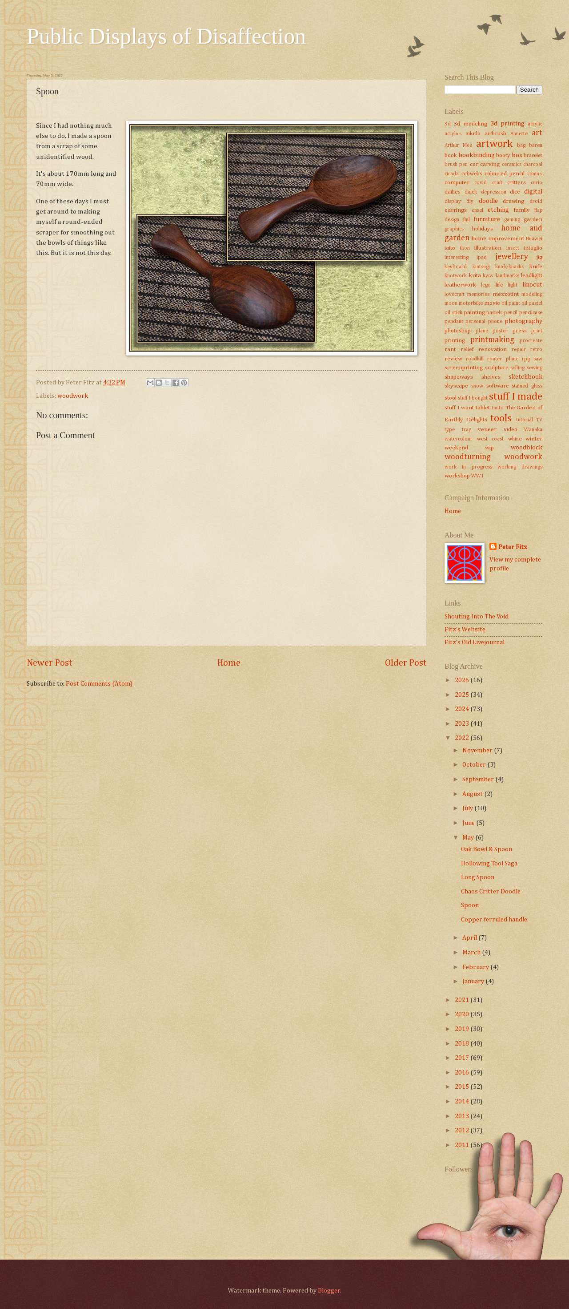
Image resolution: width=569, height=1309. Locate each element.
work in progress (468, 467)
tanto (498, 408)
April (470, 938)
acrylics (453, 134)
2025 (462, 695)
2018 (462, 1044)
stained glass (527, 386)
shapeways (459, 377)
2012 (462, 1130)
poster (500, 331)
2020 (462, 1014)
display (453, 201)
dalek (471, 192)
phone (495, 321)
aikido (473, 134)
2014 (462, 1102)
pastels (494, 312)
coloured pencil (505, 174)
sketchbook (525, 377)
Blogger (329, 1291)
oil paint (510, 303)
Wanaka (533, 429)
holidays (482, 229)
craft (497, 183)
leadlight (531, 276)
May (468, 838)
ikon (465, 248)
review (453, 359)
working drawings (519, 467)
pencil (510, 312)
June (469, 823)
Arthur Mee (458, 145)
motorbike (471, 303)
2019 (462, 1029)
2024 (462, 709)
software (497, 386)
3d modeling (470, 124)
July (468, 808)
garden (533, 219)
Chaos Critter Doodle (491, 892)
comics (534, 174)
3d (448, 124)
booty (503, 155)
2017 (462, 1058)
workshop (457, 476)
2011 (462, 1145)
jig (539, 257)
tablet (483, 408)
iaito (450, 248)
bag (521, 145)
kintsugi (481, 267)
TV (539, 420)
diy (469, 201)
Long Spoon (477, 877)
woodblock (526, 447)
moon (451, 303)
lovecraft (455, 294)
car (474, 164)
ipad (482, 257)
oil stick (453, 312)
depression (493, 192)
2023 (462, 724)
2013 (462, 1116)
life (499, 285)
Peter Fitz (512, 547)
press (520, 331)
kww (488, 276)
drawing (513, 201)
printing (455, 340)
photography (523, 321)
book (451, 155)
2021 (462, 1000)
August (473, 794)
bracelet (533, 155)
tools (501, 418)
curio (536, 183)
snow (477, 386)
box (517, 155)
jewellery (511, 257)
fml (466, 219)
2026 (462, 680)
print (536, 331)
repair (519, 349)
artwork (494, 144)
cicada (452, 174)
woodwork (72, 396)
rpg (526, 359)
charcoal (532, 164)
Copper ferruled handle (494, 920)
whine (514, 439)
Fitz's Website (465, 629)
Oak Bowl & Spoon (486, 849)
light (512, 285)
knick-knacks (509, 267)
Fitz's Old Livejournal (475, 642)
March (472, 952)
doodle (488, 201)
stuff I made (515, 397)
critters (516, 183)
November (478, 750)
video (510, 429)
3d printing (507, 124)
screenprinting (464, 368)
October (474, 765)
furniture (486, 219)
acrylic (535, 124)
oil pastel (531, 303)
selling (517, 368)
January (473, 981)
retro (536, 349)
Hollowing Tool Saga (489, 864)
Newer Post (49, 663)
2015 (462, 1087)
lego (486, 285)
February (476, 967)
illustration (487, 248)
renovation (492, 349)
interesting (457, 257)
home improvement (498, 239)
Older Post (406, 663)
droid (535, 201)
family (522, 210)
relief (467, 349)
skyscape (456, 386)
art (537, 133)
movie (492, 303)
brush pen (456, 164)
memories (478, 294)
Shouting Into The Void (477, 617)
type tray (458, 429)
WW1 (477, 476)
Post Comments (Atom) (99, 684)
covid (480, 183)
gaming (512, 219)
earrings (456, 210)
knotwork (456, 276)
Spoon (470, 905)
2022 (462, 738)
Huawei (534, 239)
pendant (454, 321)
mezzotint (506, 294)
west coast (490, 439)
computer (457, 183)
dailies (453, 192)
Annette (519, 134)
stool (451, 398)
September (478, 779)
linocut (532, 285)
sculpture (497, 368)
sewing (534, 368)
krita (475, 276)
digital (533, 192)
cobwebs (471, 174)
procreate (531, 340)
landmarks (507, 276)
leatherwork (460, 285)
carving (490, 164)
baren (535, 145)
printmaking (492, 340)
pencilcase (530, 312)
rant (450, 349)
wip (489, 448)
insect (512, 248)
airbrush (495, 134)
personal (475, 321)
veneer (487, 429)
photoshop (458, 331)
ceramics (511, 164)
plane (482, 331)
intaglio (533, 248)
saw (537, 359)
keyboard (456, 267)
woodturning (468, 457)
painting (474, 312)
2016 (462, 1073)
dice (515, 192)
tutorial (524, 420)
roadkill (475, 359)
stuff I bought (473, 398)
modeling (531, 294)
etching (498, 210)
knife (535, 267)
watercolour (459, 439)
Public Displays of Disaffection (166, 36)
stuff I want (459, 408)
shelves (491, 377)
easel (477, 210)
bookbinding (476, 155)
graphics (454, 229)
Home (228, 663)
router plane (502, 359)
